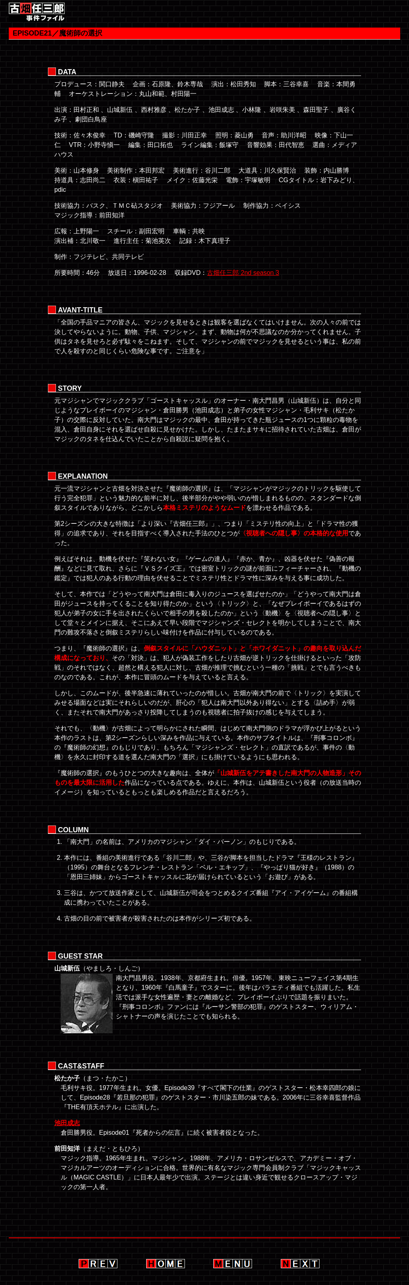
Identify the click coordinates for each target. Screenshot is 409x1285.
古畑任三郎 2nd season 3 (243, 272)
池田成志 (67, 1123)
